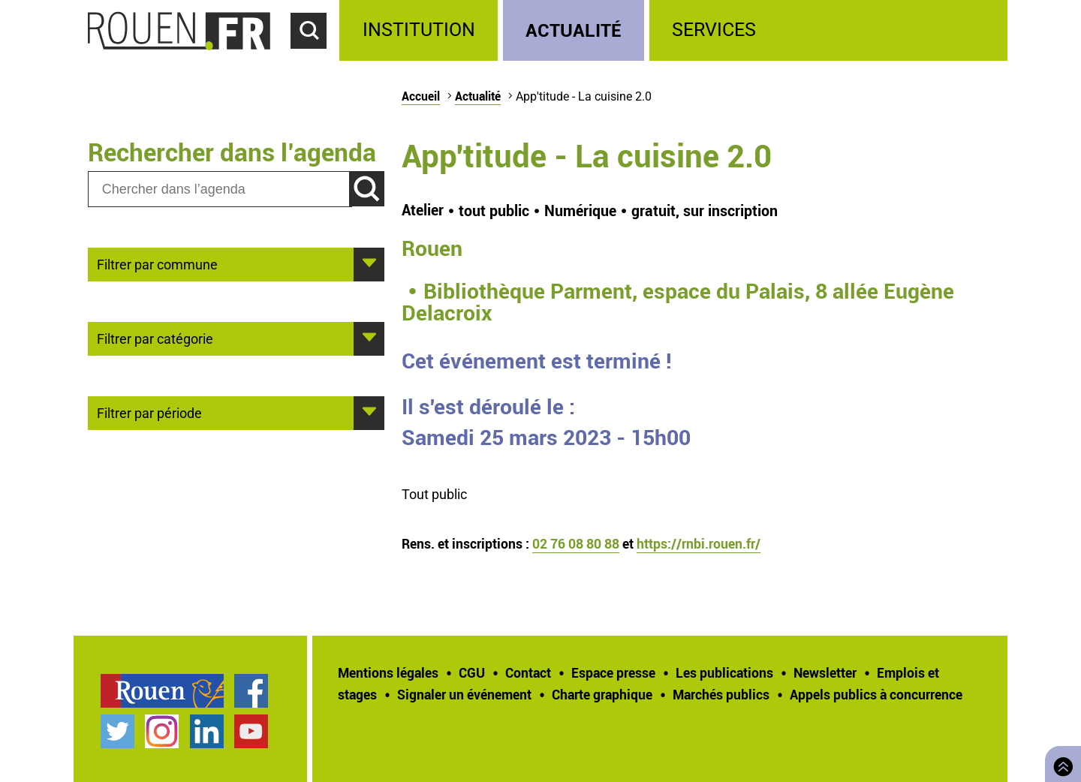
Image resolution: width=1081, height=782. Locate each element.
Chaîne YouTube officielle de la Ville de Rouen (251, 731)
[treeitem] (420, 30)
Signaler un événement (464, 694)
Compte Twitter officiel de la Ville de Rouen (117, 731)
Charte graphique (602, 694)
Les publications (724, 672)
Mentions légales (388, 672)
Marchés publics (721, 694)
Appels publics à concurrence (876, 694)
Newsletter (825, 672)
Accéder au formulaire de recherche (315, 57)
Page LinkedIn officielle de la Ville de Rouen (207, 731)
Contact (528, 672)
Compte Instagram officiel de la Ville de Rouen (162, 731)
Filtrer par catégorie (155, 338)
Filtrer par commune (157, 263)
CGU (472, 672)
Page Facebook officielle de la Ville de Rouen (251, 691)
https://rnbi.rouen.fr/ (698, 543)
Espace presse (613, 672)
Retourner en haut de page (1060, 762)
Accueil (421, 96)
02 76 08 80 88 (575, 543)
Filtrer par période (149, 412)
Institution (419, 30)
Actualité (573, 29)
